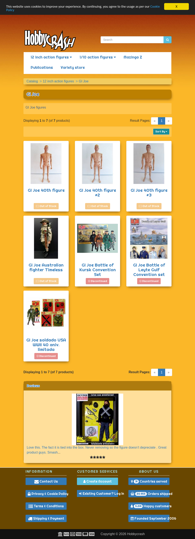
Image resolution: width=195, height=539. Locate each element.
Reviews (33, 386)
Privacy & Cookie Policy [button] (47, 494)
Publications (42, 67)
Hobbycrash (136, 534)
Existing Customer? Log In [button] (98, 493)
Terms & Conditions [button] (46, 506)
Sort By (161, 131)
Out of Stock (46, 206)
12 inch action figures (51, 57)
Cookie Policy (15, 10)
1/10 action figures (98, 57)
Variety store (73, 67)
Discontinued (97, 281)
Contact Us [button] (46, 481)
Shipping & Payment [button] (46, 518)
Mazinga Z (133, 57)
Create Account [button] (97, 481)
